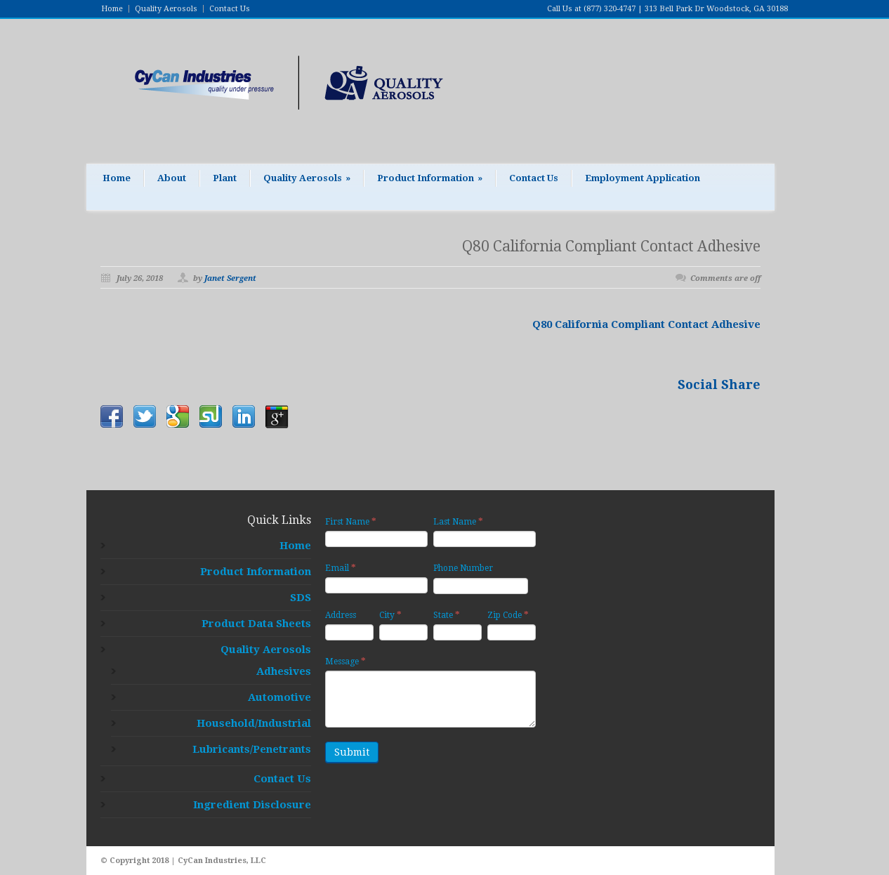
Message (345, 661)
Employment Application (642, 178)
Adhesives (283, 671)
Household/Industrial (254, 723)
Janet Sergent (230, 278)
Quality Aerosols (166, 9)
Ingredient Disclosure (252, 804)
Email (340, 567)
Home (112, 9)
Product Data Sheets (256, 623)
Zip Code (508, 615)
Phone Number (463, 568)
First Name (350, 521)
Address (340, 615)
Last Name (458, 521)
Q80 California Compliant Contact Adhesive (611, 246)
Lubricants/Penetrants (251, 749)
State (446, 615)
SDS (300, 597)
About (171, 178)
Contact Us (229, 9)
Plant (225, 178)
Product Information (429, 178)
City (390, 615)
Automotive (279, 697)
